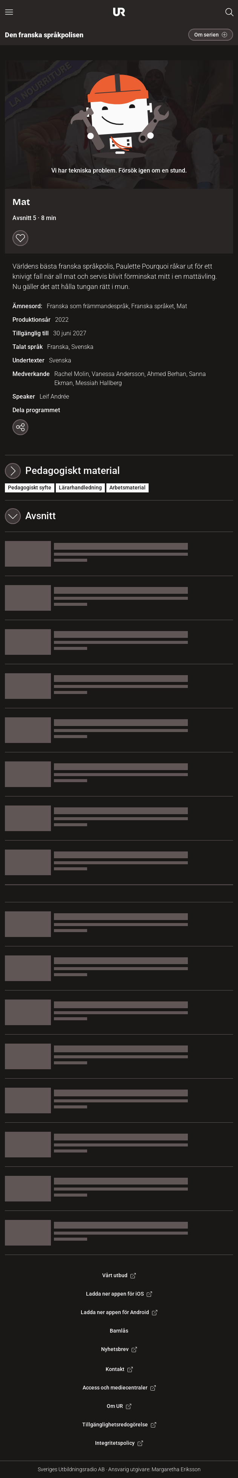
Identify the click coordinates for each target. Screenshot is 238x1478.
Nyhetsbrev (119, 1349)
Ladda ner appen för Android (119, 1312)
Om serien (210, 35)
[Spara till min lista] (20, 238)
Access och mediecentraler (119, 1388)
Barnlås (119, 1331)
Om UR (119, 1406)
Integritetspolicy (119, 1443)
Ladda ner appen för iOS (119, 1294)
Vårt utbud (119, 1275)
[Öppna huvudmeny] (9, 12)
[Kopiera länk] (20, 427)
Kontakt (119, 1369)
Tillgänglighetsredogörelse (119, 1424)
